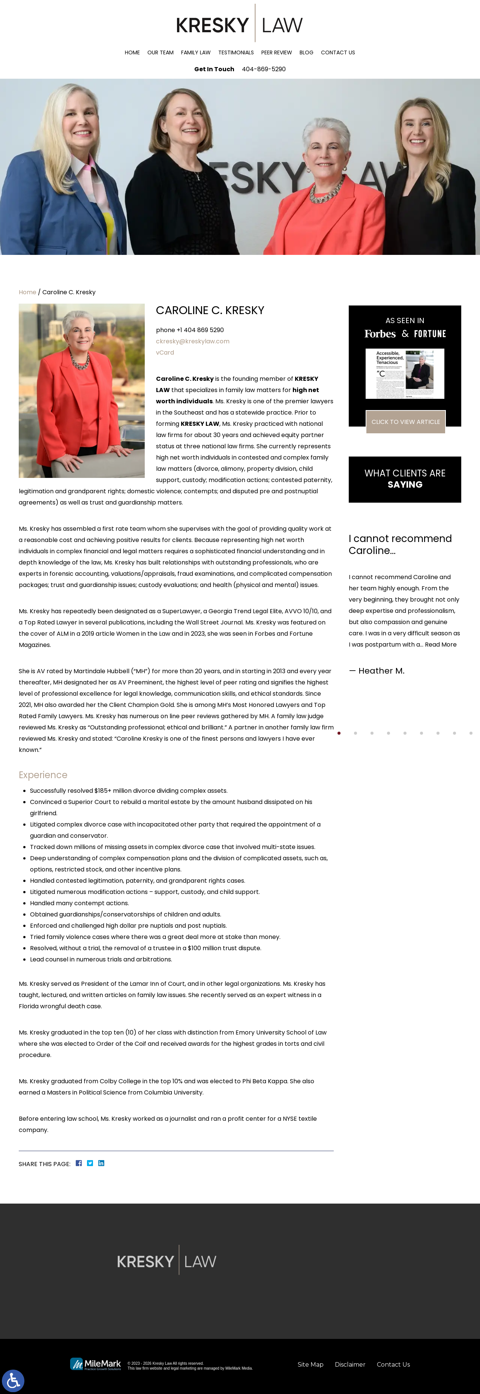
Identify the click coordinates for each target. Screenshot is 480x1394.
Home (132, 52)
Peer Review (276, 52)
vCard (165, 352)
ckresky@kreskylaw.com (193, 341)
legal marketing (183, 1368)
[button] (339, 733)
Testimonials (236, 52)
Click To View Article (406, 422)
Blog (307, 52)
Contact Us (338, 52)
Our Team (160, 52)
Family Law (196, 52)
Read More (441, 644)
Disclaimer (350, 1364)
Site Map (311, 1364)
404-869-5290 (264, 69)
